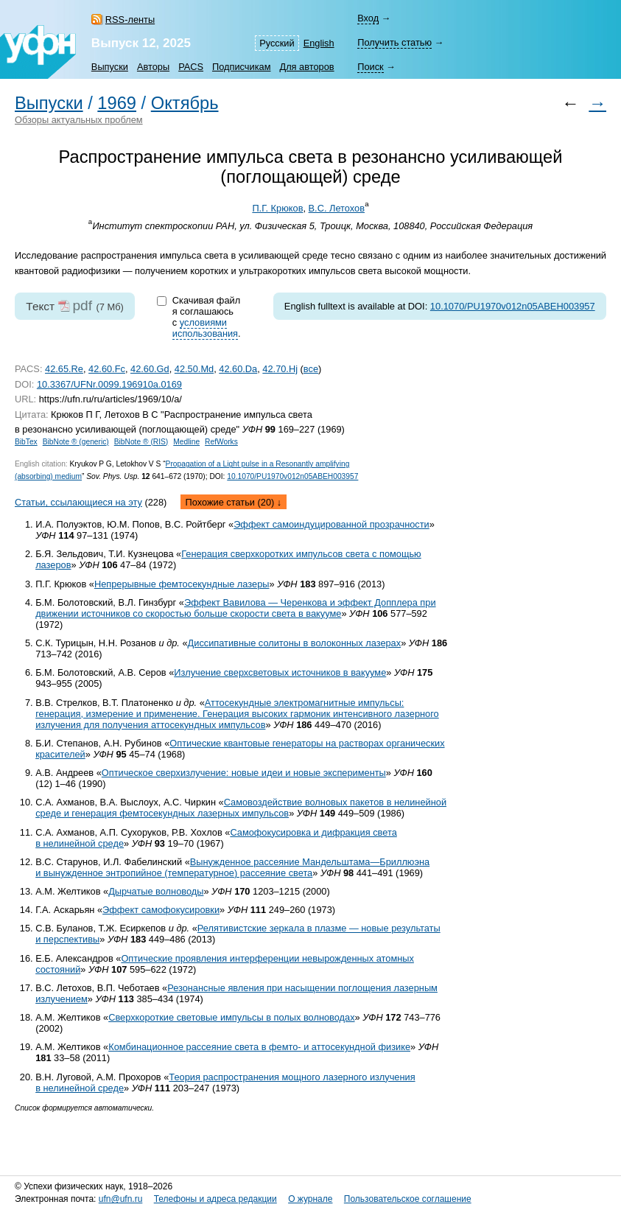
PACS (190, 66)
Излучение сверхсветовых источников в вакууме (280, 672)
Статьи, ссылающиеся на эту (78, 502)
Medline (186, 442)
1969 (116, 103)
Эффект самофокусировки (161, 909)
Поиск (370, 66)
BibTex (26, 442)
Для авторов (306, 66)
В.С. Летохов (337, 208)
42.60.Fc (106, 368)
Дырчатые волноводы (155, 891)
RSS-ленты (130, 19)
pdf (82, 305)
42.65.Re (64, 368)
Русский (276, 43)
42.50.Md (194, 368)
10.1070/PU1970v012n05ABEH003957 (512, 306)
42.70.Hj (280, 368)
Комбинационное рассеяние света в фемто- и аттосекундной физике (259, 1046)
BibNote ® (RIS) (141, 442)
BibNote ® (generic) (76, 442)
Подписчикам (241, 66)
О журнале (310, 1199)
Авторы (153, 66)
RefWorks (221, 442)
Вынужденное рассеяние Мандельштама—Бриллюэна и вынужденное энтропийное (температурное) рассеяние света (232, 867)
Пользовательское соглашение (407, 1199)
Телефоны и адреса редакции (215, 1199)
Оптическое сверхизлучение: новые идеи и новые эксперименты (244, 772)
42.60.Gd (149, 368)
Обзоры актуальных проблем (79, 119)
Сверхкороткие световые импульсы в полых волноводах (231, 1017)
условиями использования (205, 328)
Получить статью (394, 42)
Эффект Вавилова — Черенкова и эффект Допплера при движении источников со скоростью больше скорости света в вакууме (235, 608)
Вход (368, 18)
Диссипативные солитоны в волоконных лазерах (294, 642)
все (311, 368)
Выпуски (109, 66)
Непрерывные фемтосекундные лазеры (182, 584)
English (319, 43)
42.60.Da (238, 368)
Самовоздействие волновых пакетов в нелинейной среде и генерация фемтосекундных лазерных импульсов (240, 808)
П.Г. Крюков (277, 208)
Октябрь (185, 103)
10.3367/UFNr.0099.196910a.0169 (109, 384)
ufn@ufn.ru (121, 1199)
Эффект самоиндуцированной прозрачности (331, 524)
